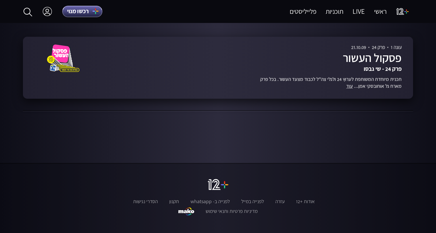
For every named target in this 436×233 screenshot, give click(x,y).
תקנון (174, 201)
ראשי (380, 11)
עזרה (280, 201)
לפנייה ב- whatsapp (210, 201)
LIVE (359, 11)
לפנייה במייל (252, 201)
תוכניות (334, 11)
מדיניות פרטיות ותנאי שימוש (232, 211)
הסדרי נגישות (145, 201)
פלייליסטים (303, 11)
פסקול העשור (372, 58)
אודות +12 (305, 201)
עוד (349, 86)
